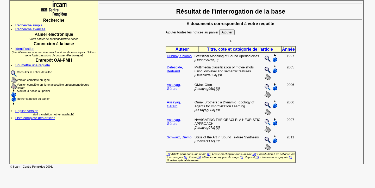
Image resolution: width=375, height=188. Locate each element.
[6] (241, 157)
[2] (208, 154)
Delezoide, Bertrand (175, 69)
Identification (24, 49)
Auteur (182, 49)
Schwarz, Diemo (179, 137)
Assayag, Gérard (174, 87)
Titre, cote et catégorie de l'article (240, 49)
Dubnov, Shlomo (179, 56)
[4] (185, 157)
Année (288, 49)
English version (26, 111)
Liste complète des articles (35, 118)
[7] (257, 157)
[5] (199, 157)
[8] (290, 157)
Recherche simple (28, 25)
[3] (254, 154)
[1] (168, 154)
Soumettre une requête (32, 65)
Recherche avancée (30, 29)
